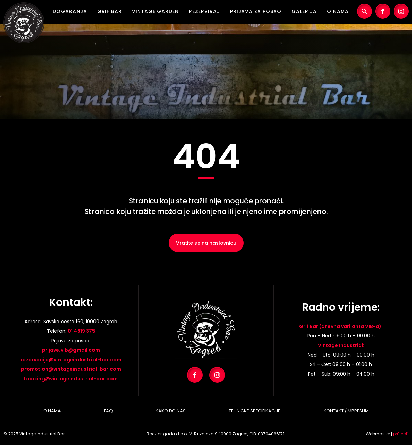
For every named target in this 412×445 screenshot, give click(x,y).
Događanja (70, 11)
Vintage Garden (155, 11)
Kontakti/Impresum (346, 411)
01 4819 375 (81, 331)
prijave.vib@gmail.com (71, 350)
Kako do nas (171, 411)
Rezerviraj (204, 11)
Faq (108, 411)
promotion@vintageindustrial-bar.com (71, 369)
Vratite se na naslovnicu (206, 243)
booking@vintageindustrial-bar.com (71, 378)
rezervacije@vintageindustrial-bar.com (71, 359)
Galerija (304, 11)
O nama (338, 11)
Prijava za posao (255, 11)
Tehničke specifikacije (254, 411)
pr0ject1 (401, 434)
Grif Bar (109, 11)
